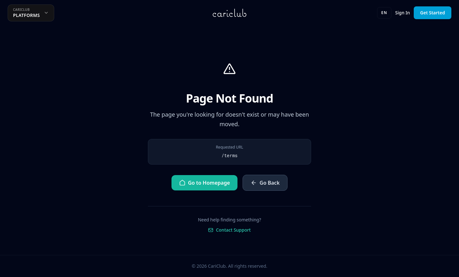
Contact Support (229, 230)
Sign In (402, 13)
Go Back (265, 182)
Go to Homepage (204, 182)
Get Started (432, 13)
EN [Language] (384, 12)
